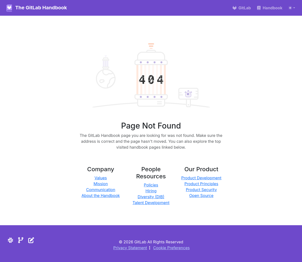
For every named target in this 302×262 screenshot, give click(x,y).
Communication (100, 189)
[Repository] (20, 240)
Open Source (201, 195)
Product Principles (201, 183)
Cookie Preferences (171, 247)
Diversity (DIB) (151, 196)
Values (100, 177)
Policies (151, 185)
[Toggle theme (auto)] (291, 8)
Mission (100, 183)
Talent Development (150, 202)
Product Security (201, 189)
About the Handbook (100, 195)
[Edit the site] (31, 240)
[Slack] (10, 240)
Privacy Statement (130, 247)
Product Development (201, 177)
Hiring (151, 190)
